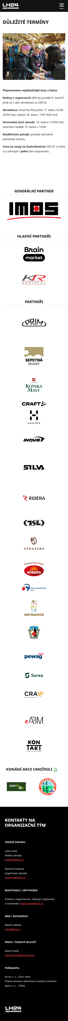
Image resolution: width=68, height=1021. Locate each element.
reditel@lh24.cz (14, 859)
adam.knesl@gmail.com (19, 955)
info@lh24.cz (12, 929)
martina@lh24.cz (15, 877)
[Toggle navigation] (61, 6)
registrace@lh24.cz (31, 903)
